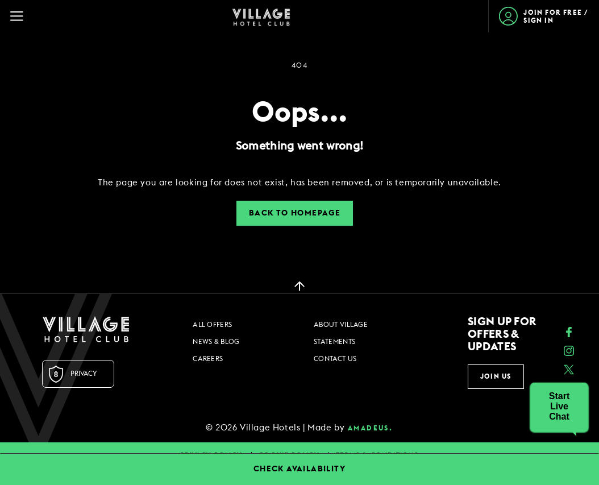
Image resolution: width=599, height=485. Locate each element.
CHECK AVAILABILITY (299, 469)
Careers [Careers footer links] (208, 358)
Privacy (83, 373)
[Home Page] (261, 16)
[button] (559, 406)
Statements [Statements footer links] (334, 341)
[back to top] (299, 285)
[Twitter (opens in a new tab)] (569, 371)
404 (299, 65)
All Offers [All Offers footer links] (212, 324)
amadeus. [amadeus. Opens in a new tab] (370, 428)
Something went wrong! (299, 146)
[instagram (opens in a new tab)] (569, 352)
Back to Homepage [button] (294, 213)
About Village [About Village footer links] (341, 324)
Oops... (299, 113)
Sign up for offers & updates (502, 334)
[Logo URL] (86, 329)
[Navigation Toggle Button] (22, 16)
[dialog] (299, 183)
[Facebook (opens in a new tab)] (569, 333)
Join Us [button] (495, 376)
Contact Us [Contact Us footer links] (335, 358)
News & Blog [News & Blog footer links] (216, 341)
